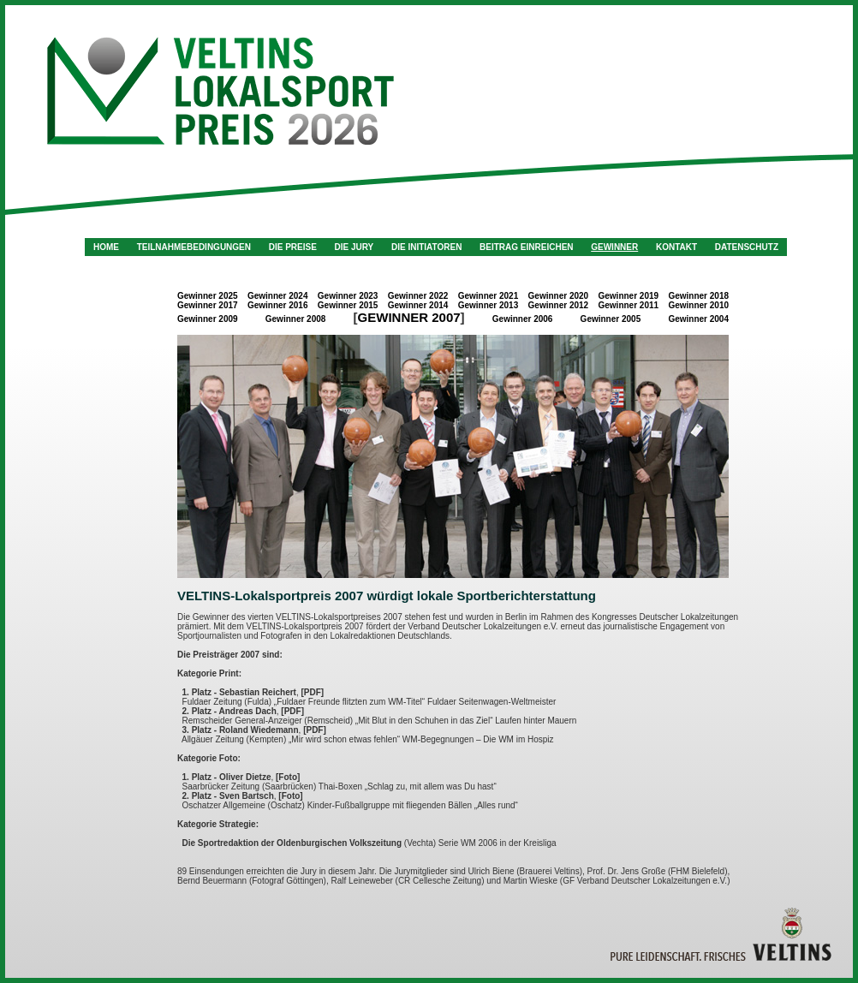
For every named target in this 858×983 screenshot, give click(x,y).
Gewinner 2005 (611, 319)
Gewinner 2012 (558, 305)
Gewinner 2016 (277, 305)
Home (106, 247)
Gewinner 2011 (629, 305)
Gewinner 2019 (629, 296)
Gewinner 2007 (409, 317)
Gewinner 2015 (348, 305)
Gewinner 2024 (277, 296)
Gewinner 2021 (488, 296)
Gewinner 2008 (295, 319)
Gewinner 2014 (418, 305)
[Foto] (288, 777)
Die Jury (354, 247)
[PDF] (312, 692)
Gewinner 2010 (698, 305)
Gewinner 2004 (698, 319)
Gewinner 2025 (207, 296)
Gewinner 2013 (488, 305)
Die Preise (293, 247)
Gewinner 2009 (207, 319)
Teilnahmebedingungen (194, 247)
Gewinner (614, 247)
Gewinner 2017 (207, 305)
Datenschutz (746, 247)
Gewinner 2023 (348, 296)
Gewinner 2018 (698, 296)
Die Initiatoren (426, 247)
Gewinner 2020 (558, 296)
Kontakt (676, 247)
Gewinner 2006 (522, 319)
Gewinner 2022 (418, 296)
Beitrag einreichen (526, 247)
